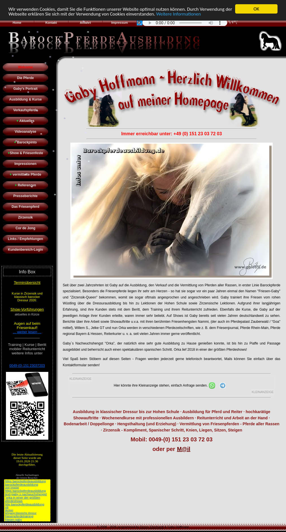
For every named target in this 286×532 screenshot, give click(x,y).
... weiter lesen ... (27, 332)
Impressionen (25, 164)
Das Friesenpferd (25, 207)
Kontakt (51, 22)
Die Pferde (25, 78)
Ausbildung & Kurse (25, 99)
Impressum (119, 22)
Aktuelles (25, 121)
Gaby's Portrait (25, 89)
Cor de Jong (25, 228)
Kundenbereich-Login (25, 250)
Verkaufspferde (25, 110)
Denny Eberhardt (152, 527)
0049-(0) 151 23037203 (27, 366)
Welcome (25, 67)
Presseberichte (25, 196)
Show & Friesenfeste (25, 153)
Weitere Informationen (178, 14)
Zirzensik (25, 217)
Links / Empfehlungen (25, 239)
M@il (183, 449)
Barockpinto (25, 142)
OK (256, 9)
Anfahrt (85, 22)
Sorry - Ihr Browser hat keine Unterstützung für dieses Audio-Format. (184, 22)
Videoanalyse (25, 132)
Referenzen (25, 185)
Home (17, 22)
